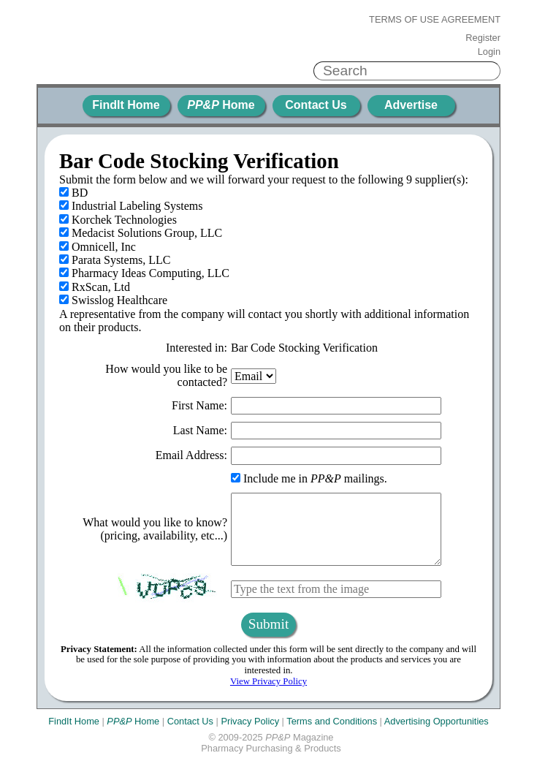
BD (73, 192)
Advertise (411, 105)
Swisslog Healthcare (113, 300)
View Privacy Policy (268, 681)
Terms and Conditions (331, 721)
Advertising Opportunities (436, 721)
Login (489, 52)
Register (482, 38)
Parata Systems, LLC (115, 260)
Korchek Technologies (118, 219)
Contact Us (315, 105)
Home (220, 105)
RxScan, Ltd (94, 287)
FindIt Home (125, 105)
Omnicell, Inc (97, 247)
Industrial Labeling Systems (131, 206)
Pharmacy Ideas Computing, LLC (144, 273)
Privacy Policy (250, 721)
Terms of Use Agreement (434, 20)
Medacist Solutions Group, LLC (140, 233)
